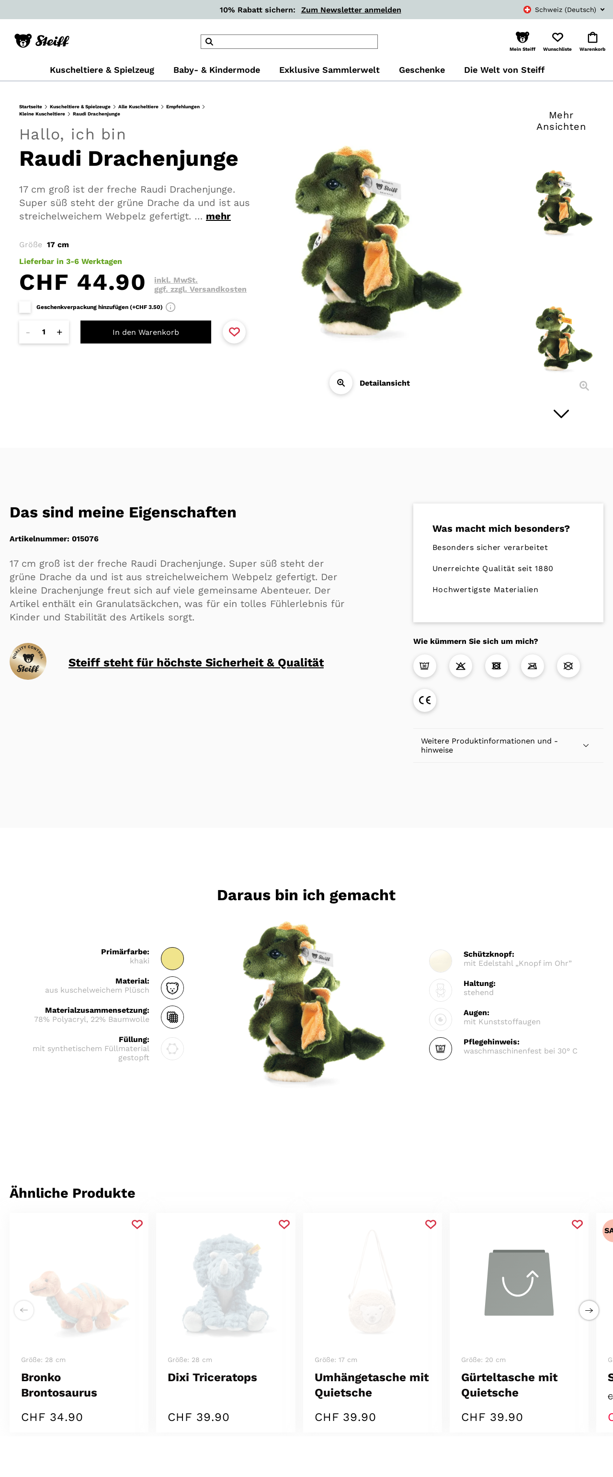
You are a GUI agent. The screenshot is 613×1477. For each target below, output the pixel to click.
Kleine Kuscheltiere (42, 113)
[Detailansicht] (341, 382)
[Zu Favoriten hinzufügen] (234, 332)
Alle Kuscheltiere (138, 106)
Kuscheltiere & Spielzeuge (80, 106)
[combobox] (553, 9)
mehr (218, 216)
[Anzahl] (44, 332)
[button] (522, 42)
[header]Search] (289, 41)
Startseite (30, 106)
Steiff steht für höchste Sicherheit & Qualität (196, 662)
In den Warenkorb (146, 332)
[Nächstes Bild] (561, 414)
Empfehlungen (183, 106)
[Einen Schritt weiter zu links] (24, 1285)
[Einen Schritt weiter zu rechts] (589, 1285)
